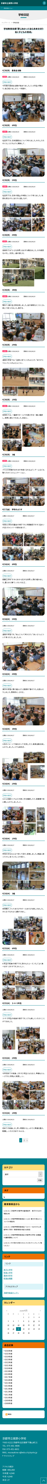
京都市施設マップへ (11, 1293)
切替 (40, 1180)
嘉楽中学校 (8, 1275)
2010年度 (8, 1397)
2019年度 (8, 1371)
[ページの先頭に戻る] (44, 1481)
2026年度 (8, 1350)
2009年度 (8, 1400)
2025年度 (8, 1353)
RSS (9, 1414)
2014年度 (8, 1386)
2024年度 (8, 1356)
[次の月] (40, 1310)
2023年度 (8, 1359)
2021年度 (8, 1365)
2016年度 (8, 1380)
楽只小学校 (8, 1269)
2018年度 (8, 1374)
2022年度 (8, 1362)
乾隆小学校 (8, 1272)
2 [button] (24, 1140)
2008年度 (8, 1403)
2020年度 (8, 1368)
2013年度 (8, 1388)
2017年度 (8, 1377)
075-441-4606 (13, 1445)
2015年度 (8, 1383)
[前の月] (6, 1310)
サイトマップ (9, 1455)
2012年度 (8, 1391)
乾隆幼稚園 (8, 1278)
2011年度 (8, 1394)
